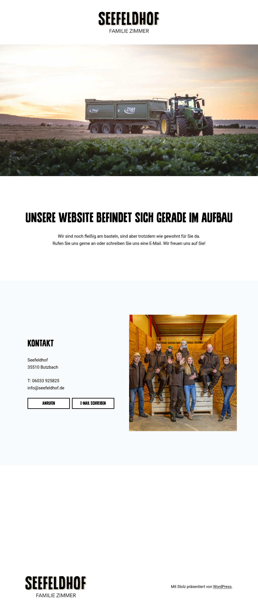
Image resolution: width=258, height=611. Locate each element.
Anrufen (48, 403)
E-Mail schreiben (93, 403)
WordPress (222, 586)
